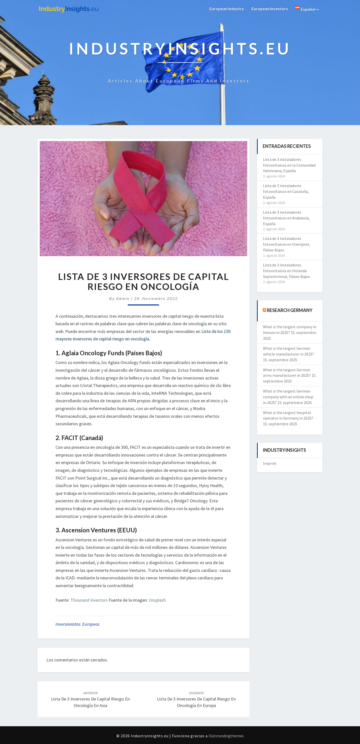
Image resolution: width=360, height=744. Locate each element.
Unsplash (157, 600)
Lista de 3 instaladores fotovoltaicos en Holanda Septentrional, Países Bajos (286, 270)
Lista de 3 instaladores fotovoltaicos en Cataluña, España (286, 191)
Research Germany (289, 310)
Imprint (269, 463)
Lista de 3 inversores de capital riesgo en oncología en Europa (196, 699)
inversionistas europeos (78, 624)
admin (123, 298)
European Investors (270, 8)
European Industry (227, 8)
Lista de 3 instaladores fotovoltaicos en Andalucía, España (286, 218)
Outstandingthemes (226, 735)
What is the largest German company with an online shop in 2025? (288, 397)
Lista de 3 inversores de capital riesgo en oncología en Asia (90, 699)
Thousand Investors (89, 600)
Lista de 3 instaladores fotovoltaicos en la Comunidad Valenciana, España (289, 165)
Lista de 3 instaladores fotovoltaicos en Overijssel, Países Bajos (286, 244)
